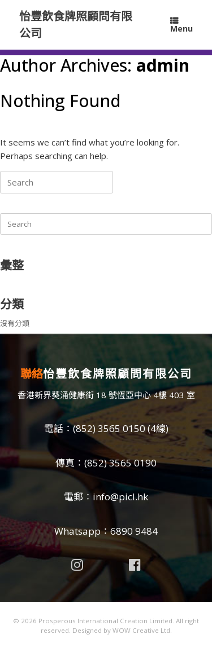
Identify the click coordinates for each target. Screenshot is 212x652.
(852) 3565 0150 (109, 428)
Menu (181, 25)
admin (162, 65)
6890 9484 (134, 531)
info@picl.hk (120, 496)
